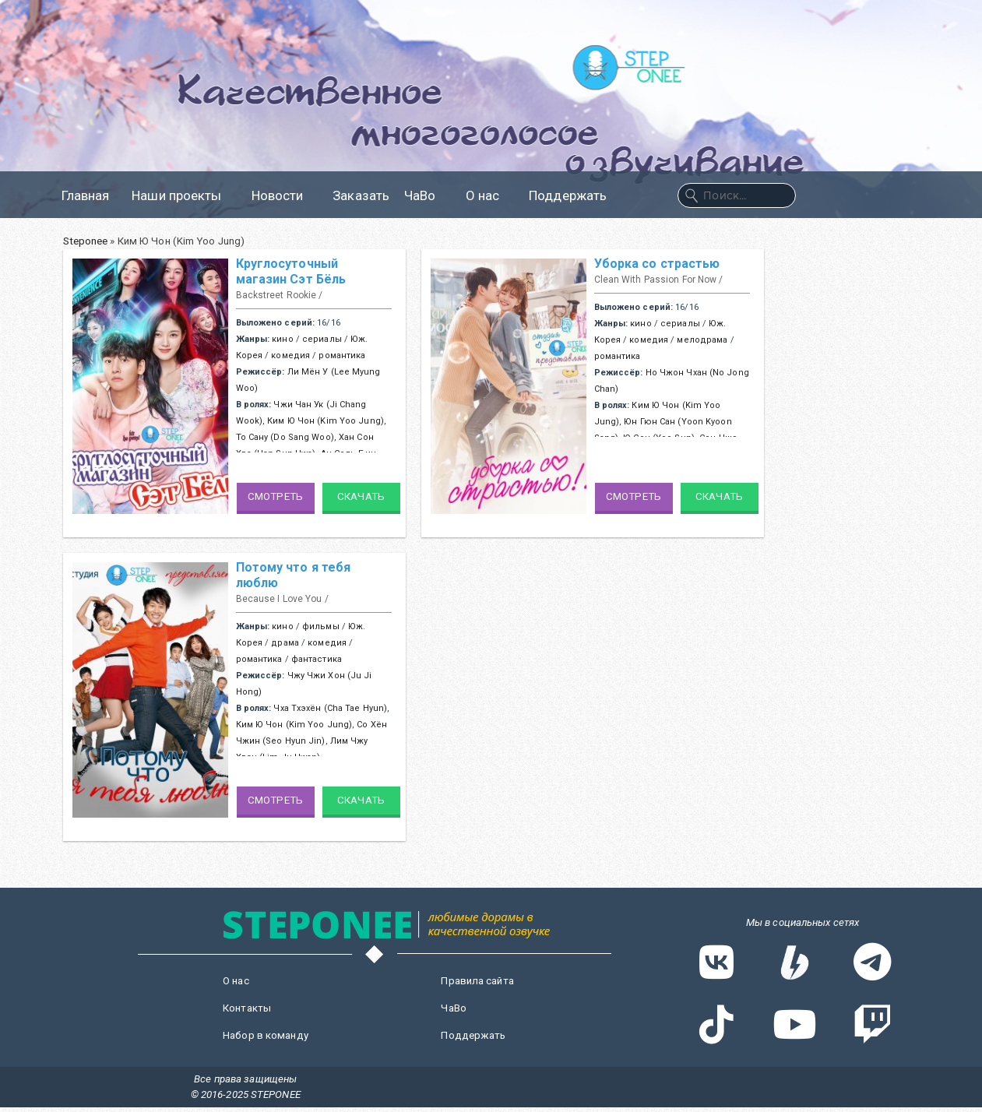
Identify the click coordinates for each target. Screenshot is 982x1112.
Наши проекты (184, 195)
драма (285, 643)
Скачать (361, 496)
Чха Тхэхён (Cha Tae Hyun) (330, 708)
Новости (285, 195)
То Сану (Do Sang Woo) (285, 437)
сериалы (322, 339)
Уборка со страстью (657, 263)
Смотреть (275, 496)
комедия (290, 355)
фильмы (321, 626)
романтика (342, 355)
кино (282, 339)
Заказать (361, 195)
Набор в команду (265, 1035)
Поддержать (568, 195)
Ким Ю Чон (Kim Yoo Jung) (325, 421)
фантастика (316, 659)
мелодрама (702, 340)
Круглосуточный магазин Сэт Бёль (291, 271)
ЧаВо (427, 195)
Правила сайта (477, 981)
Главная (86, 195)
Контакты (247, 1008)
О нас (490, 195)
